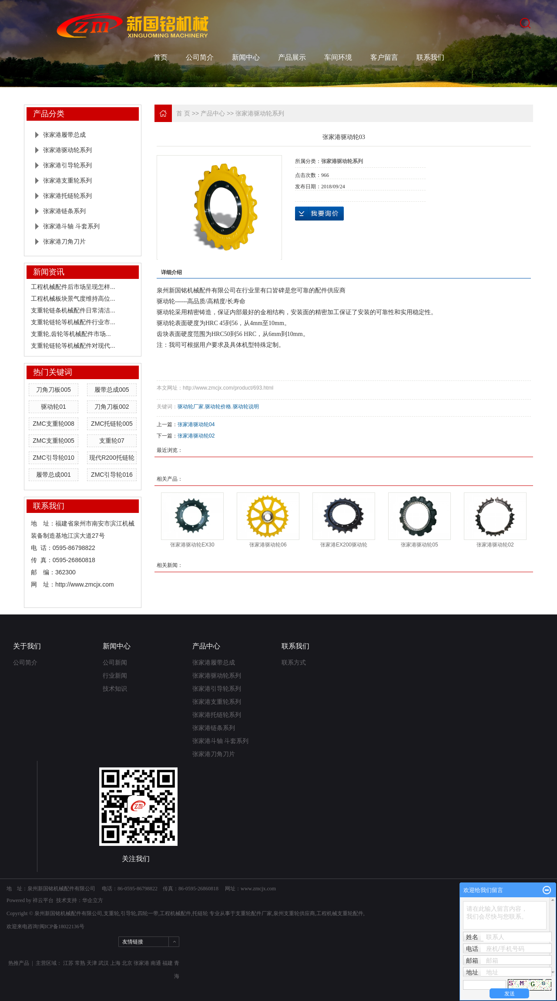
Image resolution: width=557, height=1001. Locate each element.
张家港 (141, 963)
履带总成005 (111, 389)
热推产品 (18, 963)
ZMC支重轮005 (53, 440)
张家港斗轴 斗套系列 (71, 226)
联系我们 (430, 57)
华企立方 (92, 900)
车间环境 (338, 57)
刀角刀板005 (53, 389)
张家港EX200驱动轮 (343, 545)
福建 (167, 963)
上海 (115, 963)
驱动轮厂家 (191, 407)
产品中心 (213, 113)
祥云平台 (43, 900)
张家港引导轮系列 (67, 165)
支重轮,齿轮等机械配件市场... (71, 333)
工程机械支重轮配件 (339, 913)
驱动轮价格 (218, 407)
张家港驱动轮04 (196, 424)
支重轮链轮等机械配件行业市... (73, 322)
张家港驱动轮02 (196, 436)
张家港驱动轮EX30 (192, 545)
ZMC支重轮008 (53, 423)
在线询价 (319, 214)
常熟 (80, 963)
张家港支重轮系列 (67, 180)
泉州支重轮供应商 (294, 913)
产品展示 (292, 57)
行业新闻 (115, 675)
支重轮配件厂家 (253, 913)
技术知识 (115, 688)
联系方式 (294, 662)
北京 (127, 963)
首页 (161, 57)
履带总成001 (53, 474)
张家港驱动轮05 (419, 545)
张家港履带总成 (64, 134)
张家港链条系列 (64, 210)
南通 (156, 963)
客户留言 (384, 57)
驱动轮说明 (246, 407)
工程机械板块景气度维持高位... (73, 298)
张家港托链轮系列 (67, 195)
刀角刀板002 (111, 406)
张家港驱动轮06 (267, 545)
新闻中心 (246, 57)
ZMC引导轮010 (53, 457)
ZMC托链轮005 (112, 423)
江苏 (68, 963)
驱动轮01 (53, 406)
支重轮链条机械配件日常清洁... (73, 310)
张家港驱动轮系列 (67, 149)
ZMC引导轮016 (112, 474)
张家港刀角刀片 (64, 241)
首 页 (183, 113)
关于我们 (27, 646)
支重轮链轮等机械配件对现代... (73, 345)
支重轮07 (111, 440)
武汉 (103, 963)
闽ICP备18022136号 (62, 926)
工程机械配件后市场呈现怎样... (73, 286)
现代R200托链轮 (111, 457)
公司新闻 (115, 662)
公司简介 (200, 57)
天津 (92, 963)
